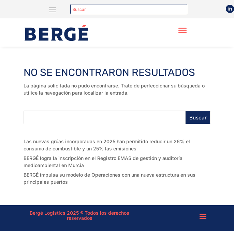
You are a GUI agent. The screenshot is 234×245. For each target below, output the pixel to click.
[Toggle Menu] (182, 30)
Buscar (198, 117)
